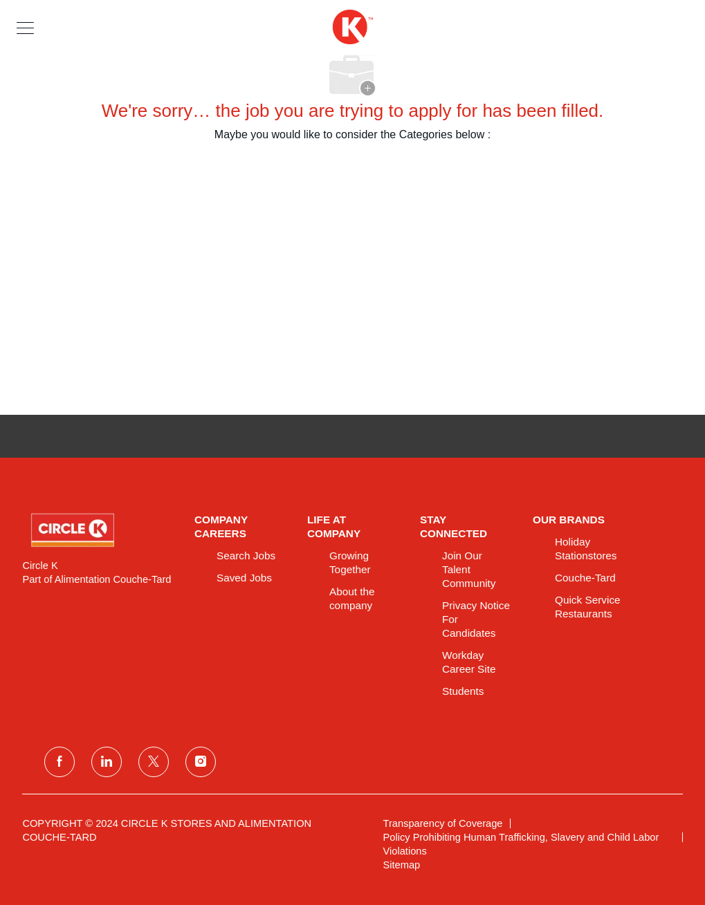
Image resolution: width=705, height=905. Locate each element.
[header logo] (352, 27)
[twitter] (153, 762)
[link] (98, 530)
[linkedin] (106, 762)
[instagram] (200, 762)
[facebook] (59, 762)
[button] (25, 27)
